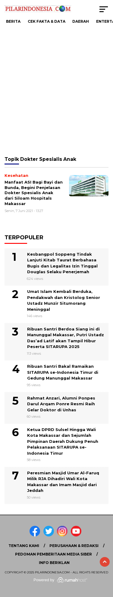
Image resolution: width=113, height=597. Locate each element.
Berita (13, 21)
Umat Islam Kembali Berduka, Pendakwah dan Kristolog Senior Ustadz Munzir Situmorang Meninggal (63, 300)
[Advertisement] (56, 90)
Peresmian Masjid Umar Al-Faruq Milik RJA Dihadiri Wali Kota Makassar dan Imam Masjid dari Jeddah (63, 481)
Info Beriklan (54, 562)
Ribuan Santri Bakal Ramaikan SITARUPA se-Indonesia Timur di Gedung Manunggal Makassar (62, 372)
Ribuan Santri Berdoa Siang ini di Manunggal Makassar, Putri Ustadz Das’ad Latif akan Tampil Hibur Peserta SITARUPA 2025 (65, 338)
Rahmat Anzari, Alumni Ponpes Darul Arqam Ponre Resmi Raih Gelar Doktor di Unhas (61, 404)
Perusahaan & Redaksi (74, 545)
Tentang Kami (23, 545)
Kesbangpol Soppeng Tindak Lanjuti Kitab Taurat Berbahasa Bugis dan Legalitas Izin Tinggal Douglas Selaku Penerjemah (62, 263)
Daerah (80, 21)
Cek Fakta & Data (46, 21)
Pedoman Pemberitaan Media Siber (53, 554)
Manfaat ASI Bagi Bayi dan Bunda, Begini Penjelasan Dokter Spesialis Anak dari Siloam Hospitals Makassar (34, 193)
